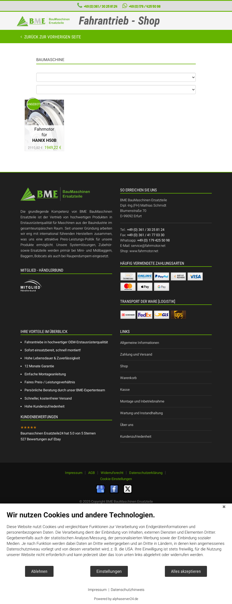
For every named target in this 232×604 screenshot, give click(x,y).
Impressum (97, 589)
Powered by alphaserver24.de (116, 599)
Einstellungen (109, 571)
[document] (116, 538)
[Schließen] (224, 508)
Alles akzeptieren (186, 571)
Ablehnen (39, 571)
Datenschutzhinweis (127, 589)
